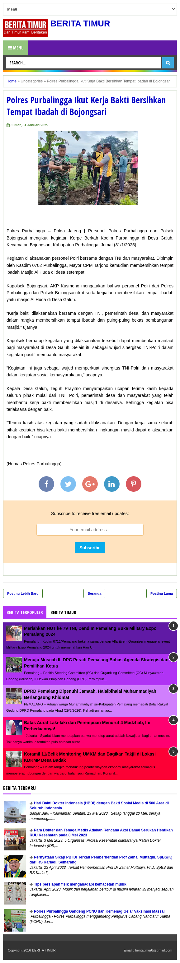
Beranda (94, 593)
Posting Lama (161, 593)
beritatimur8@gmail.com (153, 950)
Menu (16, 48)
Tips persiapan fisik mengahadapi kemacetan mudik (80, 884)
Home (12, 81)
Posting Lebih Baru (23, 593)
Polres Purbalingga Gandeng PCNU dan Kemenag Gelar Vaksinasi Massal (99, 911)
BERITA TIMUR (81, 23)
